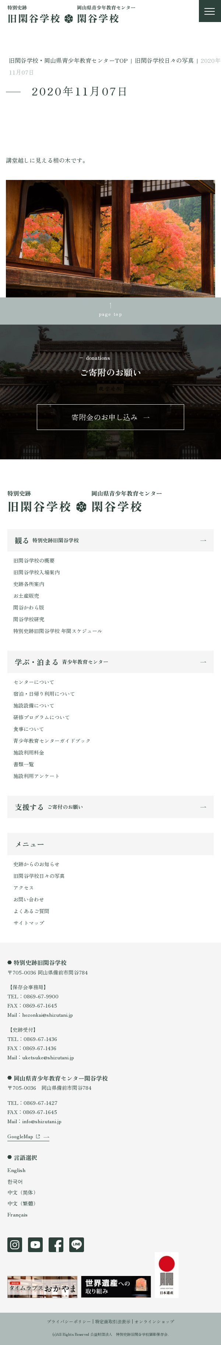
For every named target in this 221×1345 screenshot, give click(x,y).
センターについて (34, 682)
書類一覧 (23, 764)
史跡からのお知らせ (36, 864)
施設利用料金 (28, 752)
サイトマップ (28, 922)
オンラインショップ (154, 1321)
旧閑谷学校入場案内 (36, 572)
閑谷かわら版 (28, 607)
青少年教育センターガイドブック (52, 740)
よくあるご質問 (31, 911)
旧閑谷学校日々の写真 (39, 875)
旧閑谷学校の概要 (34, 560)
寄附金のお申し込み (104, 417)
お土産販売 (26, 595)
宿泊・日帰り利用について (44, 693)
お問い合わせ (28, 899)
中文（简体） (22, 1192)
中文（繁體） (22, 1203)
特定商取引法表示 (112, 1321)
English (16, 1170)
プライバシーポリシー (69, 1321)
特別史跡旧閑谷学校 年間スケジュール (57, 630)
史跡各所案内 (28, 583)
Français (17, 1214)
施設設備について (34, 705)
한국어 (15, 1181)
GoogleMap (20, 1136)
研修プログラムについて (41, 717)
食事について (28, 729)
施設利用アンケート (36, 776)
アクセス (23, 887)
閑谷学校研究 (28, 619)
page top (110, 313)
